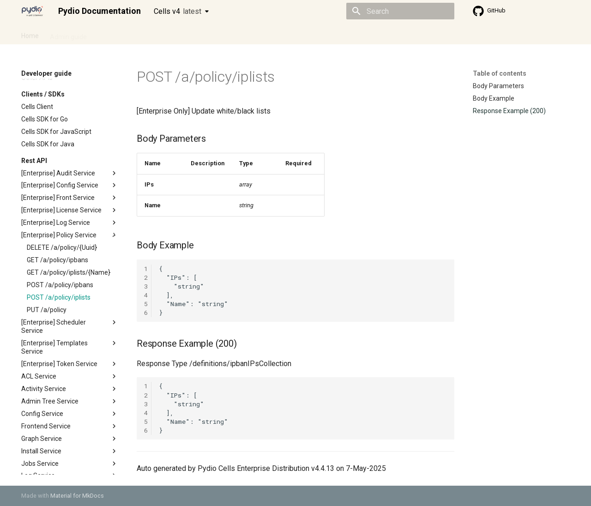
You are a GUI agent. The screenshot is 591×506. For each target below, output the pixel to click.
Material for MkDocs (77, 495)
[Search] (400, 11)
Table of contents (499, 73)
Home (30, 33)
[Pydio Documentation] (32, 11)
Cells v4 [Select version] (177, 11)
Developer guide (162, 33)
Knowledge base (221, 33)
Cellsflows (112, 33)
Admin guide (68, 33)
